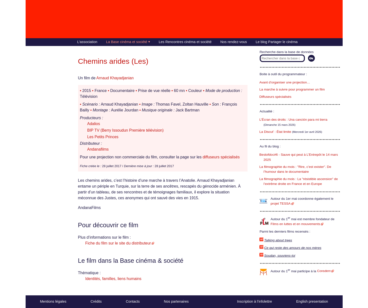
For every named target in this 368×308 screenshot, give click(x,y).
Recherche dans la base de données (287, 52)
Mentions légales (53, 301)
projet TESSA (281, 203)
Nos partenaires (176, 301)
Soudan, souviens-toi (279, 255)
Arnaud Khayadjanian (115, 78)
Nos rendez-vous (233, 42)
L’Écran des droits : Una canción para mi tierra (293, 119)
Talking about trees (278, 240)
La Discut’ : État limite (275, 132)
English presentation (312, 301)
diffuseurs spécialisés (221, 157)
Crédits (96, 301)
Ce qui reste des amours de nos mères (292, 248)
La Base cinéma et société (126, 42)
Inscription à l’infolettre (254, 301)
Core (324, 271)
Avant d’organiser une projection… (284, 82)
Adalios (93, 124)
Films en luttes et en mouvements (295, 224)
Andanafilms (98, 149)
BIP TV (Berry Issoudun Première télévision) (125, 130)
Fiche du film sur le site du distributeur (118, 243)
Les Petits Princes (103, 137)
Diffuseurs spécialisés (275, 97)
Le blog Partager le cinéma (277, 42)
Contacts (133, 301)
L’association (87, 42)
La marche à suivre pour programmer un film (292, 89)
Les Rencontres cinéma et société (185, 42)
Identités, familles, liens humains (113, 279)
